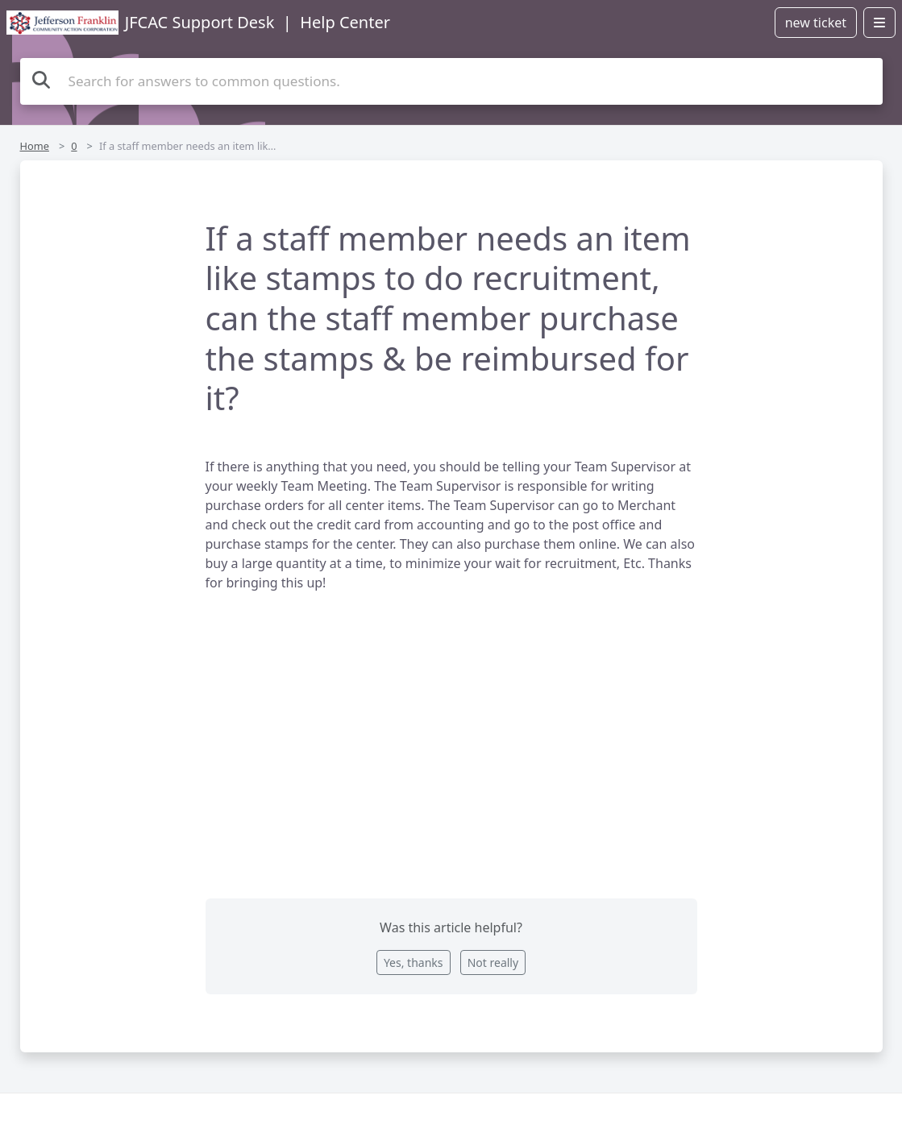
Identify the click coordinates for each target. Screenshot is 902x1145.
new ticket (815, 22)
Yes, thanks (413, 962)
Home (34, 146)
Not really (493, 962)
